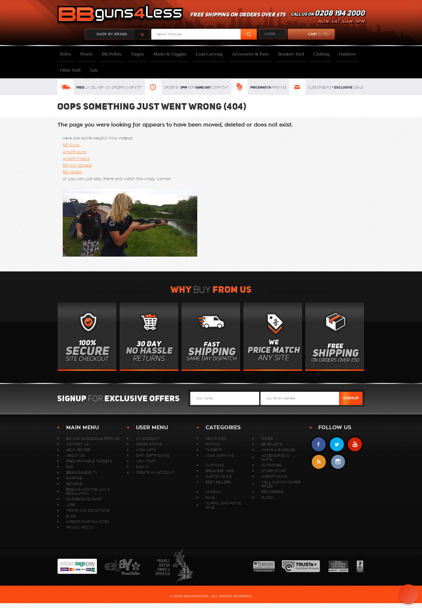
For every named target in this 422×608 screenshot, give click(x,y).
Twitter (337, 444)
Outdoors (347, 54)
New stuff (216, 438)
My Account (147, 438)
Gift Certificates (152, 455)
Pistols (86, 54)
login (270, 34)
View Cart (146, 461)
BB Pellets (111, 54)
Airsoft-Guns (274, 476)
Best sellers (218, 482)
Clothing (321, 54)
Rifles (65, 54)
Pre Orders (272, 492)
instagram (338, 462)
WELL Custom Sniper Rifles (281, 484)
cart (309, 34)
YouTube (355, 444)
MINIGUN (213, 492)
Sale (94, 70)
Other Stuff (70, 70)
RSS (319, 462)
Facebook (319, 444)
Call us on (328, 17)
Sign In (142, 467)
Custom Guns (219, 476)
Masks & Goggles (170, 54)
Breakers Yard (291, 54)
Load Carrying (209, 54)
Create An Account (155, 472)
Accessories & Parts (250, 54)
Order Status (149, 444)
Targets (137, 54)
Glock (267, 497)
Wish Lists (146, 450)
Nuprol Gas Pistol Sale (224, 505)
